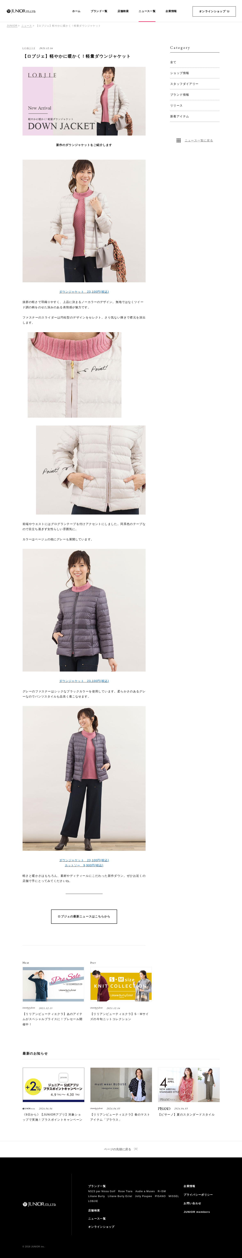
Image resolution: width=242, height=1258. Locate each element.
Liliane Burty (96, 1196)
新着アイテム (179, 116)
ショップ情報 (179, 73)
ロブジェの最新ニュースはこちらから (84, 916)
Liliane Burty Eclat (120, 1196)
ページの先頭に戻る (117, 1149)
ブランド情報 (179, 94)
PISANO (160, 1196)
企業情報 (171, 11)
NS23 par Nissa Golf (101, 1191)
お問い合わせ (192, 1203)
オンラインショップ (214, 11)
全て (173, 62)
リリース (176, 105)
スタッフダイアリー (184, 83)
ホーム (76, 11)
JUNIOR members (197, 1211)
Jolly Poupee (143, 1196)
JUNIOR (12, 25)
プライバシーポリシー (198, 1194)
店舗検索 (123, 11)
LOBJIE (93, 1201)
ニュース (26, 25)
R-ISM (162, 1191)
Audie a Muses (145, 1191)
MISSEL (174, 1196)
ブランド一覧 (99, 11)
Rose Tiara (125, 1191)
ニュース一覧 (147, 11)
